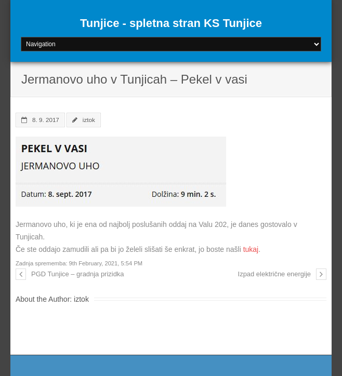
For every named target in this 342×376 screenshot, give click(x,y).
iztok (89, 119)
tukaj (251, 249)
